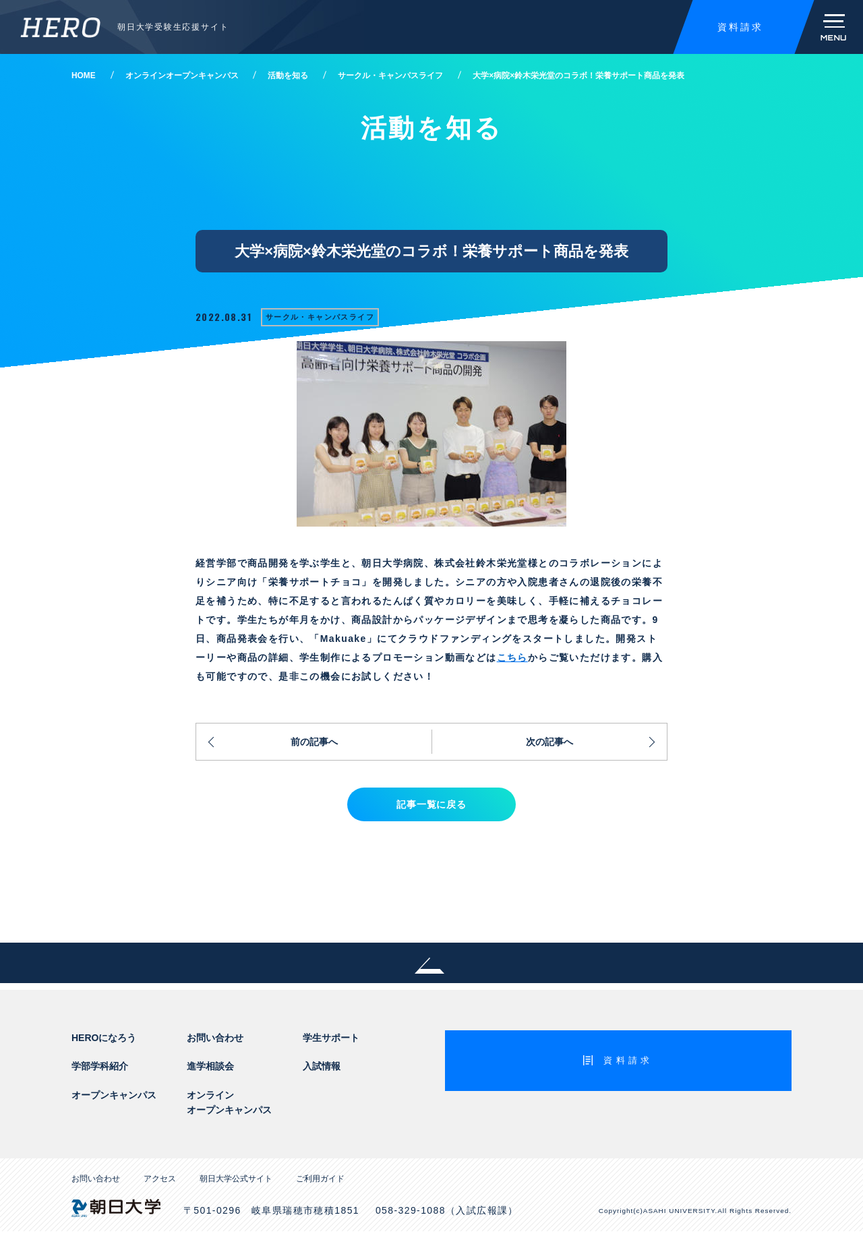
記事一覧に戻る (431, 810)
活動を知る (288, 75)
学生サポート (331, 1045)
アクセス (160, 1187)
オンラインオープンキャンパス (182, 75)
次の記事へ (549, 743)
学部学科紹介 (99, 1074)
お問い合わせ (215, 1045)
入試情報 (321, 1074)
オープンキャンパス (113, 1103)
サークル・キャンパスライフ (390, 75)
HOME (83, 75)
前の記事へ (314, 743)
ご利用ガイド (320, 1187)
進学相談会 (210, 1074)
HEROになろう (103, 1045)
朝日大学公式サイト (236, 1187)
